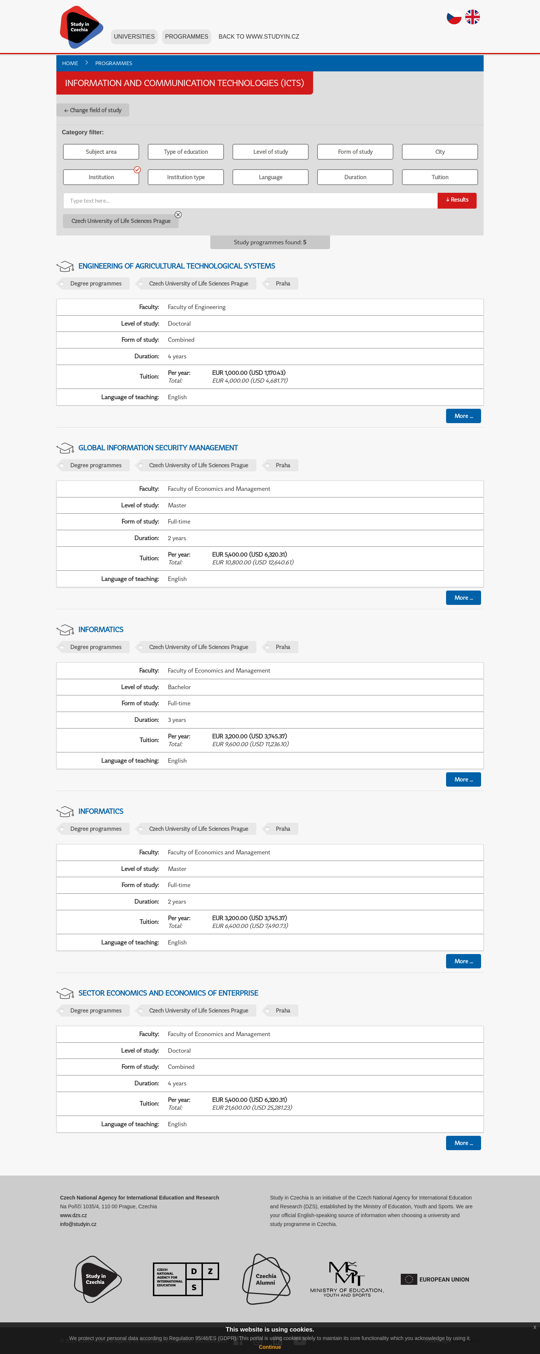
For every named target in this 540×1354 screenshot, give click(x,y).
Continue (270, 1347)
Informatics (100, 629)
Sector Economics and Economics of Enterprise (168, 993)
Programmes (187, 40)
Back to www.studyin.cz (259, 40)
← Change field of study (93, 110)
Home (70, 63)
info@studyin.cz (78, 1224)
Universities (135, 40)
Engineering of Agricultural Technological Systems (176, 266)
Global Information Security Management (158, 447)
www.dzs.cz (73, 1215)
